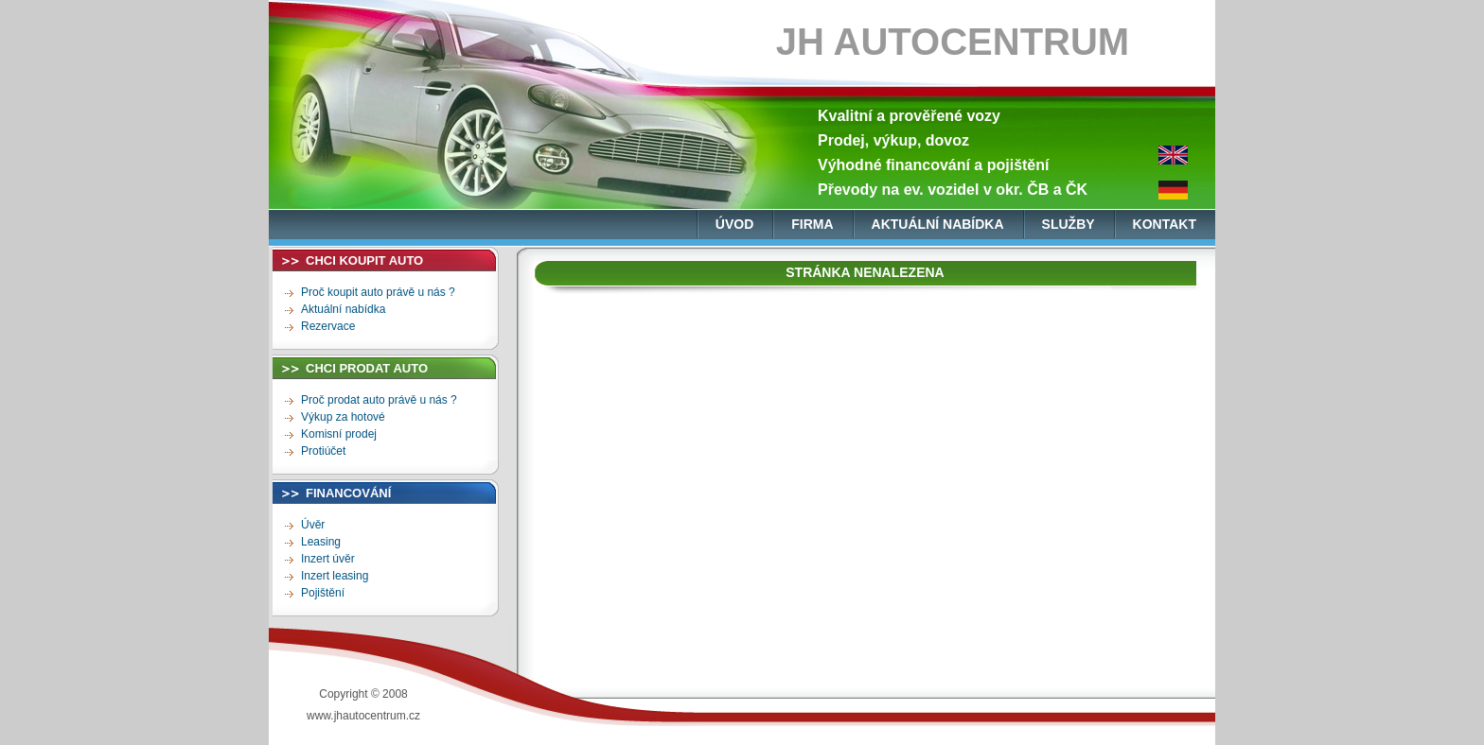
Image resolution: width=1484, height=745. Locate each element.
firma (812, 224)
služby (1068, 224)
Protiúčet (323, 451)
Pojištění (322, 592)
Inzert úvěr (328, 558)
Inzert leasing (334, 575)
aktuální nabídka (938, 224)
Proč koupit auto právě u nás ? (378, 292)
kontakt (1164, 224)
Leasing (321, 541)
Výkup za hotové (343, 417)
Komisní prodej (339, 434)
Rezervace (328, 326)
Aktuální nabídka (343, 309)
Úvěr (313, 524)
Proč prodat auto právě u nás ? (379, 400)
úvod (734, 224)
